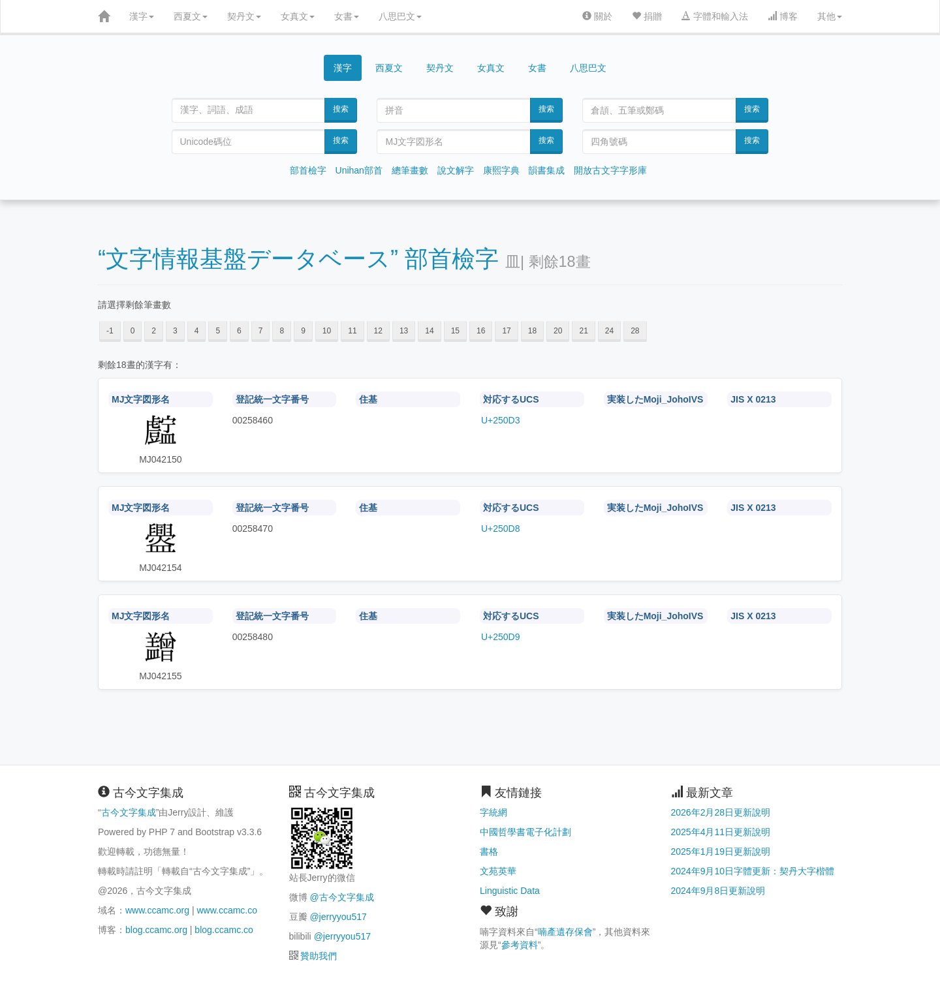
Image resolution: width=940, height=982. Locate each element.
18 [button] (532, 330)
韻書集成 (546, 170)
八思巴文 (400, 16)
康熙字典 (501, 170)
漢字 (141, 16)
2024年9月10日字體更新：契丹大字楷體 (753, 871)
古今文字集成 (128, 812)
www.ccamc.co (226, 910)
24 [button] (609, 330)
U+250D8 (500, 528)
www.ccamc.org (157, 910)
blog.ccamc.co (224, 930)
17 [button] (506, 330)
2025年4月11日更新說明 (721, 832)
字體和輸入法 (715, 16)
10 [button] (326, 330)
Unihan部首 (359, 170)
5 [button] (217, 330)
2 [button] (153, 330)
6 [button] (239, 330)
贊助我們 (318, 956)
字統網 (493, 812)
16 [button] (481, 330)
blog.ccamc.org (156, 930)
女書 (346, 16)
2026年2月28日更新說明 (721, 812)
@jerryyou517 (337, 917)
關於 (597, 16)
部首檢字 (308, 170)
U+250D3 (500, 420)
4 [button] (197, 330)
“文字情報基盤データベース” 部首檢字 (298, 258)
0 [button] (133, 330)
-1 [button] (110, 330)
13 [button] (404, 330)
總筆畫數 (410, 170)
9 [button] (303, 330)
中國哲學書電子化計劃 (525, 832)
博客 (783, 16)
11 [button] (352, 330)
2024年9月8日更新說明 (718, 890)
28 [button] (635, 330)
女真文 (298, 16)
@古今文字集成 (341, 897)
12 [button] (378, 330)
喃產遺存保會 (565, 932)
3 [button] (175, 330)
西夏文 (191, 16)
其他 (829, 16)
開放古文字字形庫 (610, 170)
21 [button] (583, 330)
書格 (489, 851)
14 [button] (429, 330)
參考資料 (519, 945)
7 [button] (260, 330)
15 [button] (455, 330)
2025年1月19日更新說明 (721, 851)
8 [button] (281, 330)
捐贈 (647, 16)
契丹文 (244, 16)
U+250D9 (500, 637)
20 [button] (558, 330)
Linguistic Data (510, 890)
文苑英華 (498, 871)
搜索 (341, 109)
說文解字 (455, 170)
